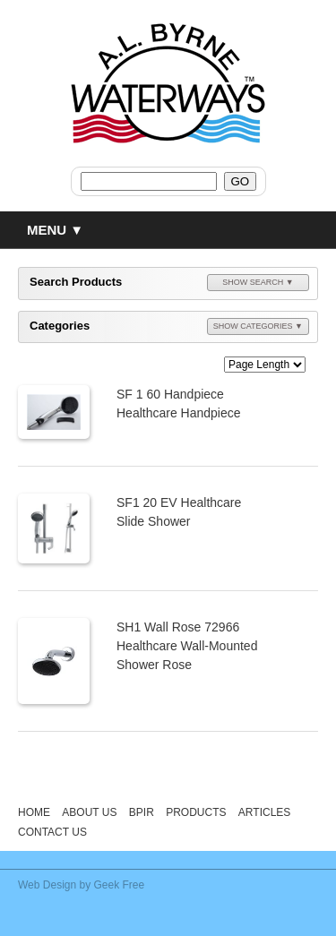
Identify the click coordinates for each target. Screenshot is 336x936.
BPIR (141, 812)
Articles (264, 812)
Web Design (47, 885)
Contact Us (52, 832)
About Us (89, 812)
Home (34, 812)
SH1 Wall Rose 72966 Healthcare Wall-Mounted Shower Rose (186, 646)
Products (196, 812)
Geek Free (119, 885)
